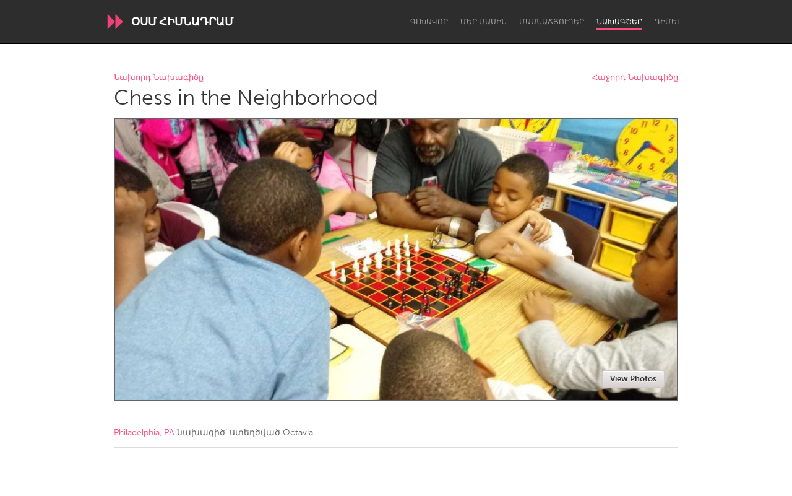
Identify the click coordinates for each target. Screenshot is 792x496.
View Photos (633, 378)
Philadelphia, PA (144, 432)
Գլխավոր (429, 21)
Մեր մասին (483, 21)
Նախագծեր (619, 21)
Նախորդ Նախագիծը (159, 78)
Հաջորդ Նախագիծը (635, 78)
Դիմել (668, 21)
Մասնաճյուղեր (551, 21)
